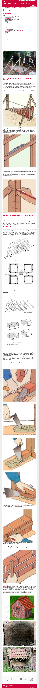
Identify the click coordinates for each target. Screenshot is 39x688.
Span (3, 174)
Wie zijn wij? (28, 3)
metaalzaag (20, 16)
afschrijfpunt (9, 16)
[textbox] (19, 79)
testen (9, 177)
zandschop (6, 29)
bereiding (4, 177)
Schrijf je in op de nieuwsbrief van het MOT (8, 685)
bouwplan (5, 586)
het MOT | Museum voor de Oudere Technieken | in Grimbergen (13, 6)
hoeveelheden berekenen (15, 39)
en (35, 0)
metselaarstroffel (7, 31)
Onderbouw (25, 7)
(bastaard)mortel (14, 177)
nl (32, 0)
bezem (6, 38)
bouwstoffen (7, 39)
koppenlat (6, 28)
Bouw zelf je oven (13, 7)
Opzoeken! (33, 5)
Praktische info (21, 3)
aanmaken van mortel (19, 30)
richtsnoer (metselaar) (8, 18)
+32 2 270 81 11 (21, 0)
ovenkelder (14, 587)
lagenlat (6, 27)
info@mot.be (27, 0)
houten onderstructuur (20, 591)
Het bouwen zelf (19, 7)
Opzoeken (25, 6)
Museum (9, 3)
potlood (6, 16)
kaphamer (15, 34)
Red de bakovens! (7, 7)
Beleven (15, 3)
